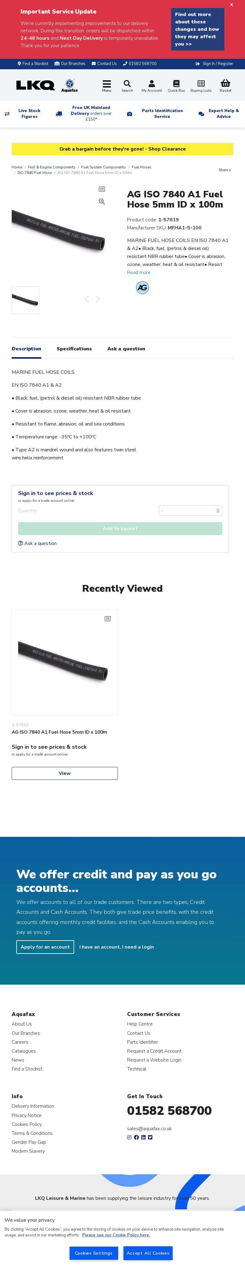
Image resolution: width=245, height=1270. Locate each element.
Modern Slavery (28, 1151)
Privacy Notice (27, 1115)
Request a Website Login (154, 1060)
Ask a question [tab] (126, 348)
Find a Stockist (33, 64)
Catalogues (24, 1051)
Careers (20, 1042)
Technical (136, 1069)
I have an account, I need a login (116, 947)
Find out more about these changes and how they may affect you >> (197, 29)
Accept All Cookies (148, 1253)
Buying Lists (201, 87)
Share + (225, 169)
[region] (122, 1240)
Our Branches (70, 64)
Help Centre (140, 1024)
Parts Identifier (142, 1042)
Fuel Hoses (141, 167)
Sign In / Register (218, 64)
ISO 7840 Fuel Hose (35, 172)
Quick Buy (176, 87)
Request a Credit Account (154, 1051)
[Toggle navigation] (107, 86)
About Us (22, 1024)
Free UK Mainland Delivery (91, 113)
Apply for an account (45, 947)
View (65, 773)
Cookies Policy (27, 1124)
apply (27, 500)
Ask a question (37, 543)
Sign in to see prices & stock (55, 493)
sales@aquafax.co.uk (149, 1128)
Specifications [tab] (74, 348)
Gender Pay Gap (29, 1142)
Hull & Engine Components (51, 167)
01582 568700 (169, 1111)
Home (17, 167)
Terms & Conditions (32, 1133)
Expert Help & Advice (224, 113)
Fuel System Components (103, 167)
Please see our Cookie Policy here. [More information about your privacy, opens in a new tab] (116, 1235)
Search (127, 86)
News (18, 1060)
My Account (152, 87)
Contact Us (139, 1033)
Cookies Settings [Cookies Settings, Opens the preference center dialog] (94, 1253)
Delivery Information (33, 1106)
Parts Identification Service (162, 113)
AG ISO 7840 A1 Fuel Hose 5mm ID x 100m (59, 732)
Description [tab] (26, 348)
